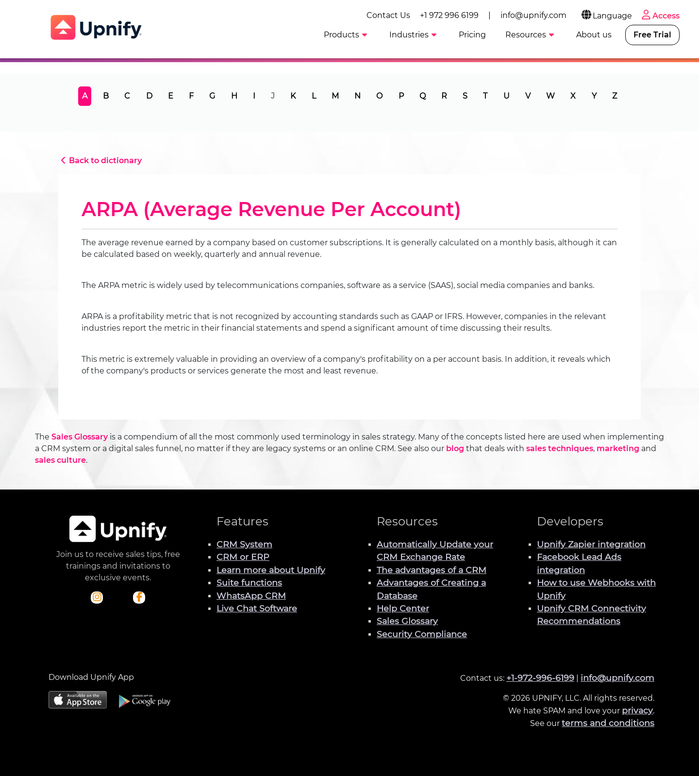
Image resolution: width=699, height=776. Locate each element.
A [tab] (84, 96)
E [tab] (170, 96)
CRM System (244, 544)
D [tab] (149, 96)
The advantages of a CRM (431, 570)
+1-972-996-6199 (540, 678)
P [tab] (401, 96)
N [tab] (357, 96)
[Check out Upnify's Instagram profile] (97, 597)
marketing (618, 448)
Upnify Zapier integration (591, 544)
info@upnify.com (533, 15)
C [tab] (127, 96)
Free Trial (652, 34)
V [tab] (528, 96)
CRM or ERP (242, 557)
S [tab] (465, 96)
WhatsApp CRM (251, 595)
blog (455, 448)
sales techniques (559, 448)
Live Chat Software (256, 608)
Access (660, 15)
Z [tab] (614, 96)
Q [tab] (422, 96)
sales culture (60, 460)
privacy (637, 710)
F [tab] (191, 96)
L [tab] (314, 96)
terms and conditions (608, 723)
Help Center (403, 608)
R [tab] (444, 96)
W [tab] (550, 96)
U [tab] (506, 96)
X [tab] (573, 96)
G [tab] (212, 96)
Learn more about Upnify (270, 570)
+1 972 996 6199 (449, 15)
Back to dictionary (100, 160)
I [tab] (254, 96)
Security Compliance (422, 634)
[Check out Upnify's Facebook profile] (139, 597)
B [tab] (106, 96)
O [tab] (379, 96)
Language (606, 15)
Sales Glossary (79, 436)
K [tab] (293, 96)
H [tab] (234, 96)
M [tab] (335, 96)
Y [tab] (594, 96)
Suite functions (249, 582)
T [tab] (485, 96)
